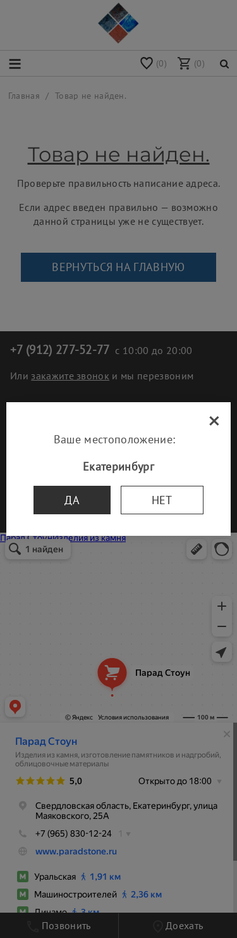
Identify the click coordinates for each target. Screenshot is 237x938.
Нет (162, 500)
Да (72, 500)
